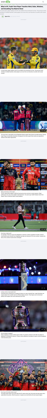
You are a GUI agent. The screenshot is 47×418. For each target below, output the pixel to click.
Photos (13, 4)
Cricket (5, 4)
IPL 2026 (9, 4)
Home (2, 4)
